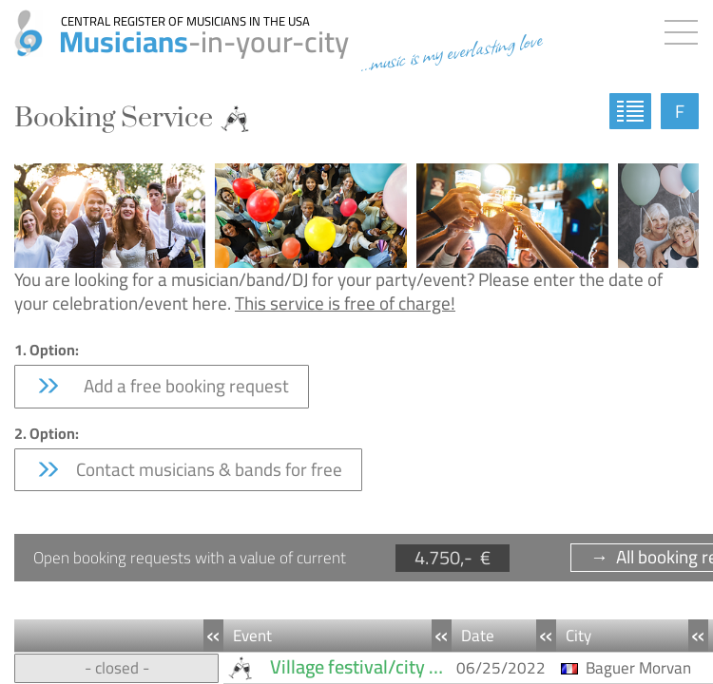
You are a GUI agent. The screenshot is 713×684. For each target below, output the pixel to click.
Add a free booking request (161, 386)
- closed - (117, 668)
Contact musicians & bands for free (188, 469)
